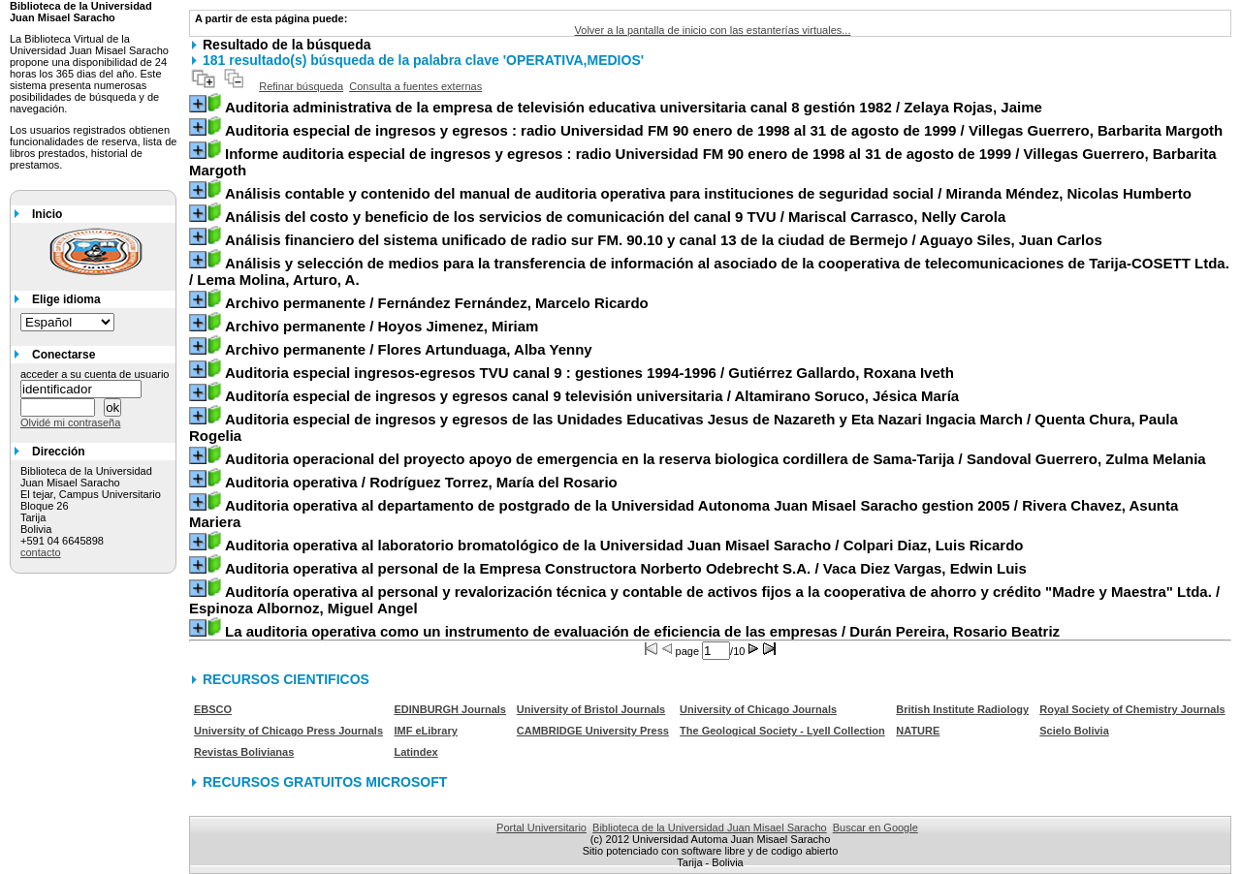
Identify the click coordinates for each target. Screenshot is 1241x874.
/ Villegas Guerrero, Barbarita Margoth (724, 130)
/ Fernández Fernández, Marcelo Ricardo (437, 303)
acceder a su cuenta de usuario (95, 374)
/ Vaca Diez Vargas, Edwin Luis (626, 568)
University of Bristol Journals (591, 709)
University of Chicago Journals (758, 709)
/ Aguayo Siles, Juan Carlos (663, 240)
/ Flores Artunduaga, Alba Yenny (408, 349)
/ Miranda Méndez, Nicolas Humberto (708, 193)
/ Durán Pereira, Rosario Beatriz (642, 631)
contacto (40, 552)
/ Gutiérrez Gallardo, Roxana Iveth (589, 372)
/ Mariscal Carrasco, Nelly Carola (615, 216)
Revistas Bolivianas (244, 752)
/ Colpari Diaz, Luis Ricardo (624, 545)
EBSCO (213, 709)
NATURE (917, 730)
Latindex (415, 752)
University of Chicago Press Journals (288, 730)
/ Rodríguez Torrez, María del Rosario (421, 482)
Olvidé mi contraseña (70, 422)
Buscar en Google (875, 827)
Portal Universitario (541, 827)
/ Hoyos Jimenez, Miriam (381, 326)
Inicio (47, 214)
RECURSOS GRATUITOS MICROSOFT (325, 782)
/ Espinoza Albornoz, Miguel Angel (704, 599)
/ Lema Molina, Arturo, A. (709, 271)
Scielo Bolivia (1074, 730)
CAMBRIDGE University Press (593, 730)
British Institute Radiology (962, 709)
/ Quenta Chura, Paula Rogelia (683, 427)
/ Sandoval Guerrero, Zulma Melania (715, 459)
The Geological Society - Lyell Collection (782, 730)
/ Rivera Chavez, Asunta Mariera (683, 513)
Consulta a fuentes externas (415, 86)
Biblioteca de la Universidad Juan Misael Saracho (709, 827)
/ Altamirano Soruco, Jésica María (592, 396)
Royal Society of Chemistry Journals (1132, 709)
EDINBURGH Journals (450, 709)
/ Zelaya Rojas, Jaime (633, 107)
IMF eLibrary (425, 730)
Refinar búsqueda (301, 86)
